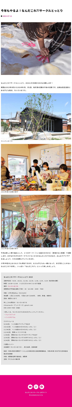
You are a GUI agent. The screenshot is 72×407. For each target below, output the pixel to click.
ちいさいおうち (13, 286)
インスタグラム (10, 317)
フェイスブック (10, 314)
